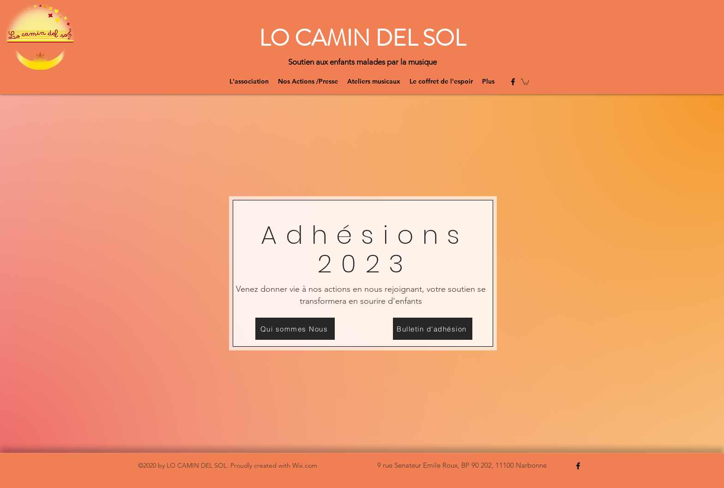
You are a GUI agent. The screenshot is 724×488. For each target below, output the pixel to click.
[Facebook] (513, 81)
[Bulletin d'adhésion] (432, 329)
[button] (525, 81)
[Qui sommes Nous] (295, 329)
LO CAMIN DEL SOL (362, 38)
